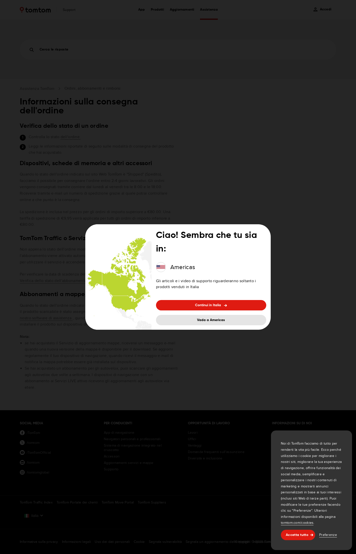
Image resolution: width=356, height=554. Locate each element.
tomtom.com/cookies (297, 522)
